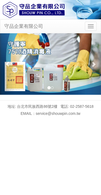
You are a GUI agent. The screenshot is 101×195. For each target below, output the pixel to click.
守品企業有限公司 (23, 26)
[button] (7, 64)
